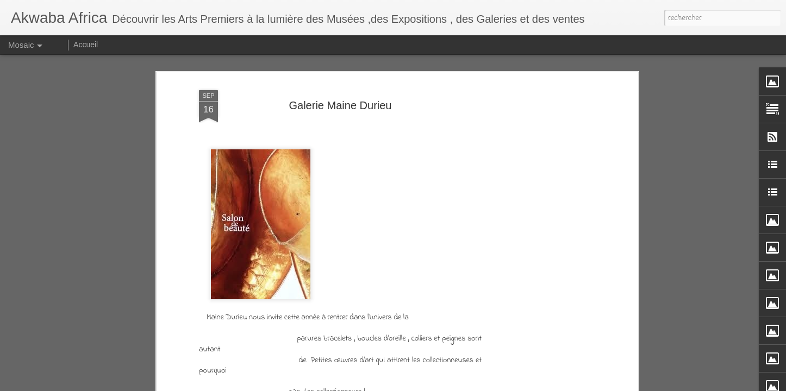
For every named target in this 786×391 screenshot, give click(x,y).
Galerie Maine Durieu (340, 105)
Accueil (85, 44)
